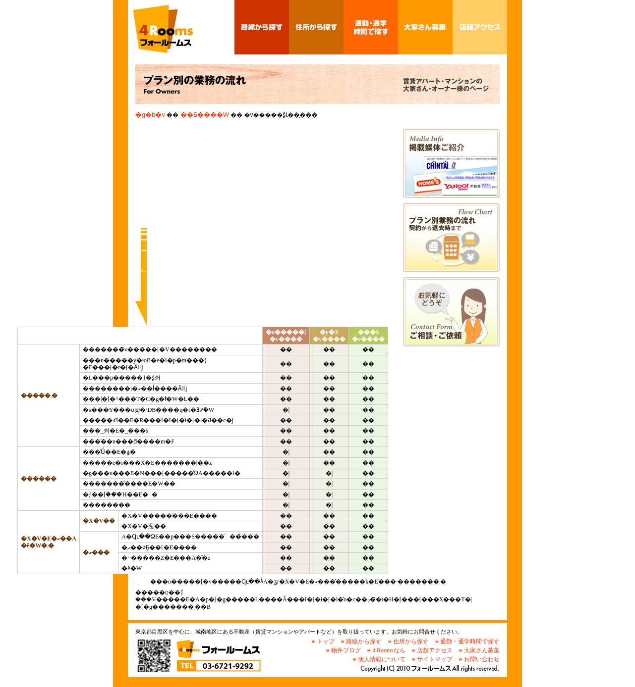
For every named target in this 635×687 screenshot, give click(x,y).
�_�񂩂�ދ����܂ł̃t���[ (451, 237)
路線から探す (364, 641)
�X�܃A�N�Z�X (480, 27)
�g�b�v (150, 114)
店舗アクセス (435, 650)
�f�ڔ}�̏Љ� (451, 163)
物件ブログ (346, 650)
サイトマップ (435, 659)
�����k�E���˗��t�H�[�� (451, 311)
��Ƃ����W (425, 27)
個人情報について (381, 659)
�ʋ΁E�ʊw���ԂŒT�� (371, 27)
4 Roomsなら (388, 650)
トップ (326, 641)
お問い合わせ (482, 659)
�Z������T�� (316, 27)
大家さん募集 (482, 650)
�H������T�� (261, 27)
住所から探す (411, 641)
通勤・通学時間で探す (470, 641)
